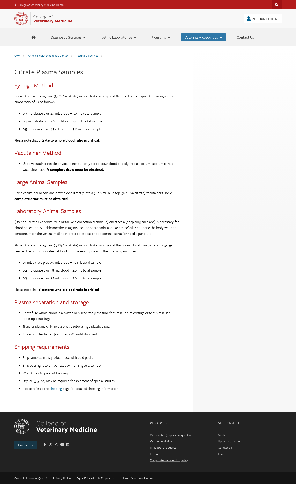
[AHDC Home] (34, 37)
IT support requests (163, 447)
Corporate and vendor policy (169, 460)
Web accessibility (161, 441)
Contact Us (25, 444)
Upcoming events (229, 441)
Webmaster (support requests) (170, 435)
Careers (223, 454)
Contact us (225, 447)
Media (222, 435)
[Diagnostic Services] (68, 37)
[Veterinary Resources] (203, 37)
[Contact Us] (245, 37)
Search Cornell (277, 4)
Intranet (155, 454)
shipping (56, 388)
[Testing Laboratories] (118, 37)
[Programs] (160, 37)
